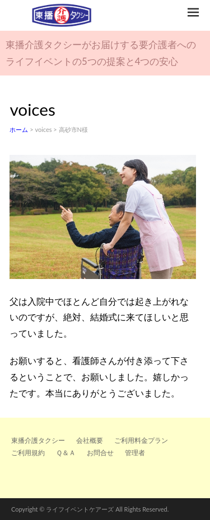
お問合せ (100, 452)
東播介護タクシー (38, 440)
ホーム (19, 129)
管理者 (135, 452)
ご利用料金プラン (141, 440)
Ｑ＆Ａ (66, 452)
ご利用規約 (28, 452)
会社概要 (89, 440)
